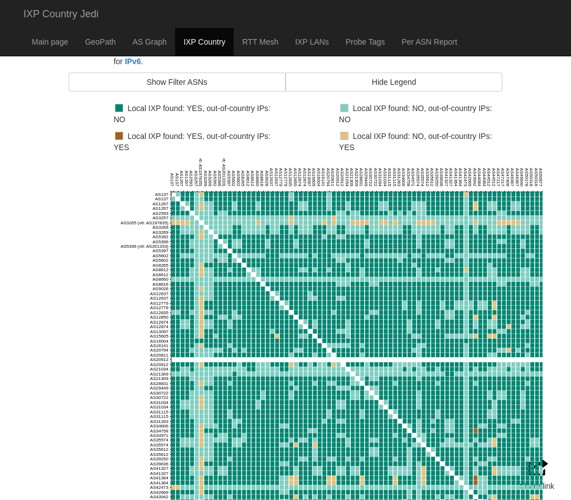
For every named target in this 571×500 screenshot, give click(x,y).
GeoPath (100, 41)
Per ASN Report (429, 41)
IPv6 (133, 61)
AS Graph (150, 41)
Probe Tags (365, 41)
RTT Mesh (260, 41)
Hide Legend (394, 82)
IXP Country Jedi (61, 14)
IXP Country (204, 41)
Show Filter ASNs (177, 82)
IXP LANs (311, 41)
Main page (50, 41)
